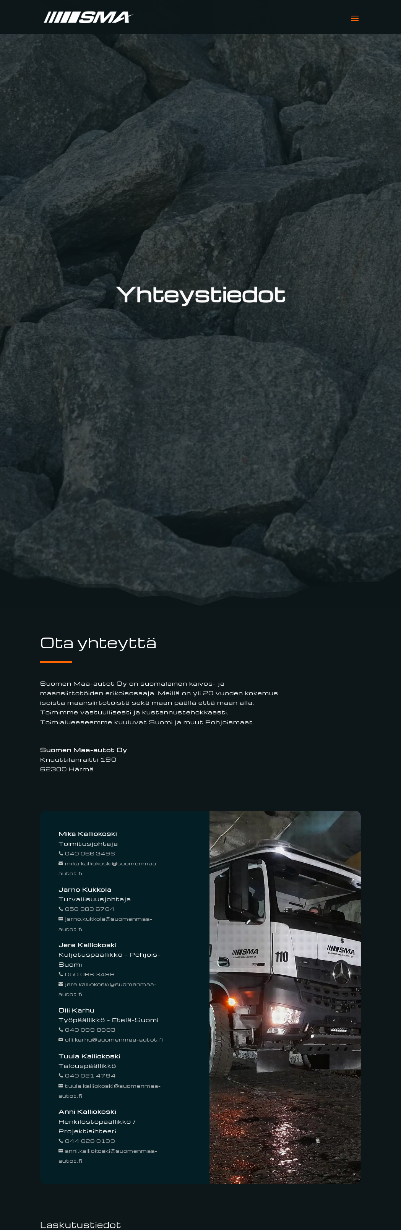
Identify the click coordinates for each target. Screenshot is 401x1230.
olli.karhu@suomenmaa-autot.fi (113, 1039)
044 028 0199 (89, 1141)
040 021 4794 (89, 1075)
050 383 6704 (89, 908)
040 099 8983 (89, 1029)
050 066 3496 (89, 974)
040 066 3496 (89, 853)
